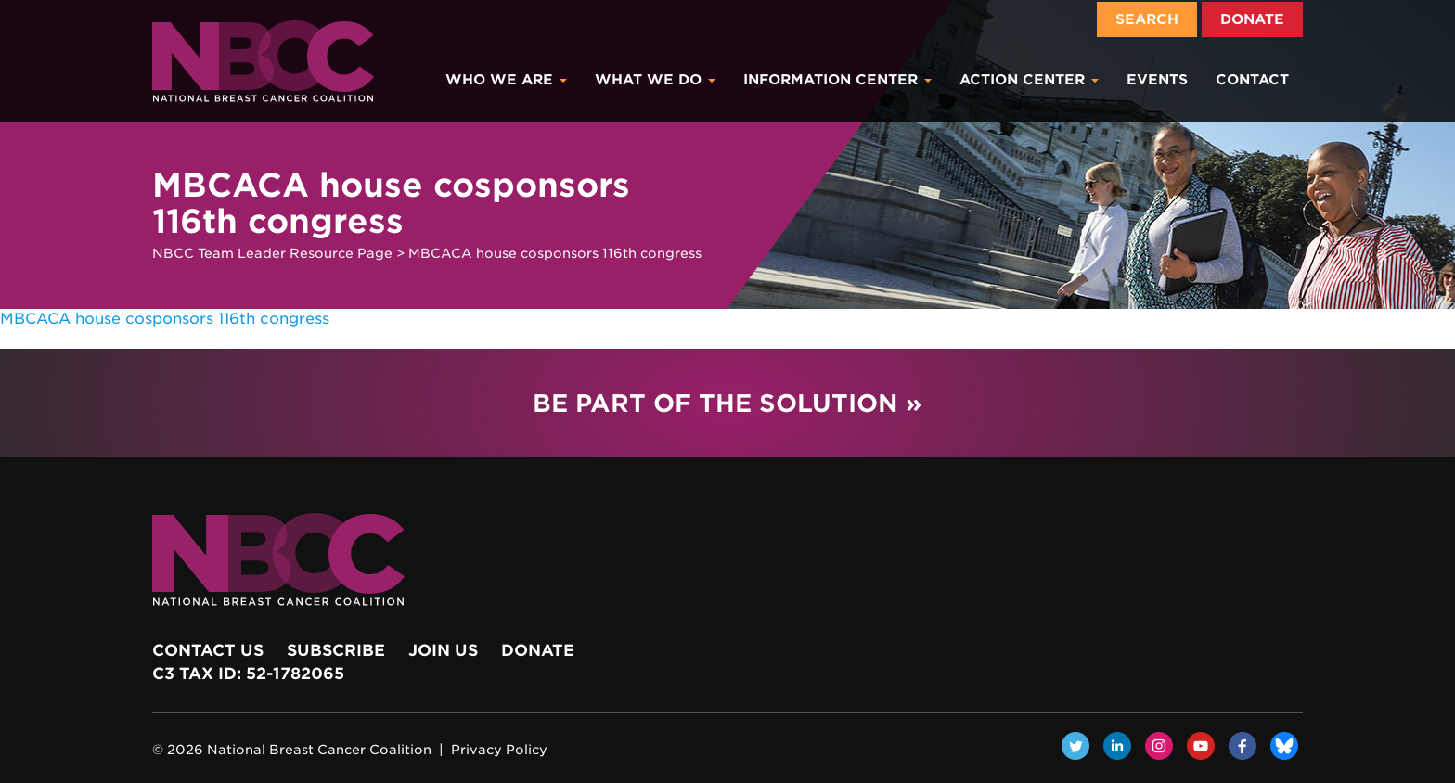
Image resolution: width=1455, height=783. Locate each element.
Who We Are (506, 79)
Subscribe (336, 650)
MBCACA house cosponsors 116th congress (164, 318)
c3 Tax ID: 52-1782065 (248, 673)
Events (1157, 79)
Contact (1252, 79)
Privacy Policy (499, 749)
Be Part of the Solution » (727, 403)
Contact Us (208, 650)
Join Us (443, 650)
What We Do (655, 79)
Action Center (1029, 79)
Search (1146, 19)
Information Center (837, 79)
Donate (1252, 19)
